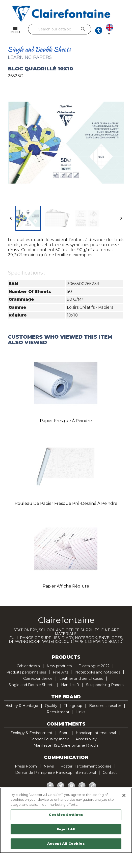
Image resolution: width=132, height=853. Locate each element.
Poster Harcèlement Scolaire (86, 766)
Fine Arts (60, 672)
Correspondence (37, 678)
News (49, 766)
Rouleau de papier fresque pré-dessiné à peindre (66, 503)
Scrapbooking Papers (104, 685)
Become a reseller (105, 705)
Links (80, 712)
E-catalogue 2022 (94, 666)
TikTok (93, 786)
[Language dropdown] (121, 30)
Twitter (61, 786)
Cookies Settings (66, 815)
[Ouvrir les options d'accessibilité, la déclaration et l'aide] (106, 30)
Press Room (26, 766)
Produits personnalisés (26, 672)
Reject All (66, 829)
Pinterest (82, 786)
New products (59, 666)
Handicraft (70, 685)
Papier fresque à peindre (66, 420)
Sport (64, 733)
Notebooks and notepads (97, 672)
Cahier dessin (28, 666)
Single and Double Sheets (31, 685)
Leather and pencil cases (81, 678)
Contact (110, 772)
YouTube (71, 786)
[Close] (123, 795)
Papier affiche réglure (66, 586)
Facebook (50, 786)
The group (73, 705)
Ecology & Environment (31, 733)
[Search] (64, 29)
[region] (66, 820)
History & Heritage (21, 705)
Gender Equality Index (49, 739)
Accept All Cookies (66, 843)
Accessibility (86, 739)
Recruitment (58, 712)
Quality (51, 705)
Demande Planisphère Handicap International (55, 772)
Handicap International (96, 733)
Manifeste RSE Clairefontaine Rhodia (66, 745)
